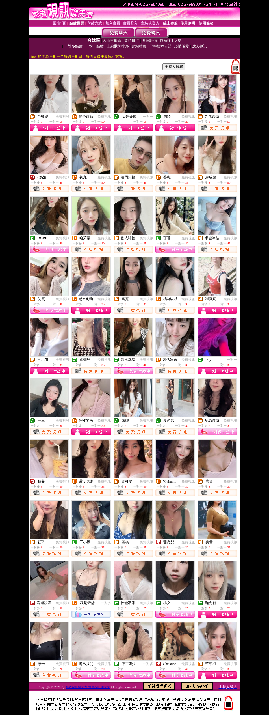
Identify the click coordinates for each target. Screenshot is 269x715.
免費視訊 (62, 117)
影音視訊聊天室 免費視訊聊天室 (88, 687)
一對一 (148, 117)
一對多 (106, 603)
